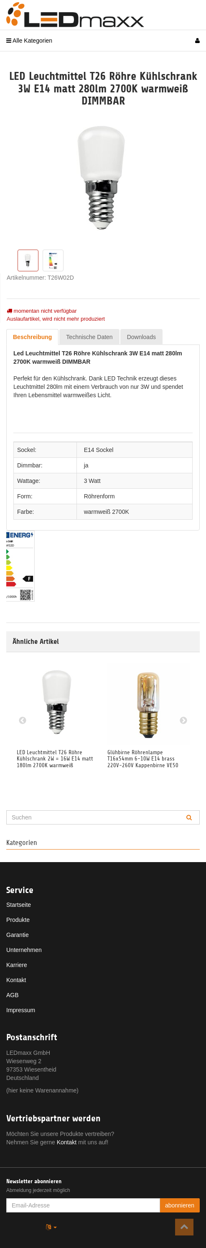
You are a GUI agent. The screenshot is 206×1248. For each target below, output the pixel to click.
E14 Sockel (99, 450)
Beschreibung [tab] (32, 337)
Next (183, 721)
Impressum (20, 1010)
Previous (23, 721)
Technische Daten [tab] (89, 337)
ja (86, 465)
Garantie (17, 935)
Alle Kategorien (29, 40)
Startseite (18, 904)
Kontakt (16, 980)
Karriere (16, 965)
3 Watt (92, 480)
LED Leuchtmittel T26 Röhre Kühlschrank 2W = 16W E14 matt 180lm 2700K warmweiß (55, 758)
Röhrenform (99, 496)
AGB (12, 995)
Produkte (18, 919)
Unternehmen (24, 950)
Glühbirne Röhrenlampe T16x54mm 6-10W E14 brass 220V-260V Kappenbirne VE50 (142, 758)
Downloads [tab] (141, 337)
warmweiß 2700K (106, 511)
